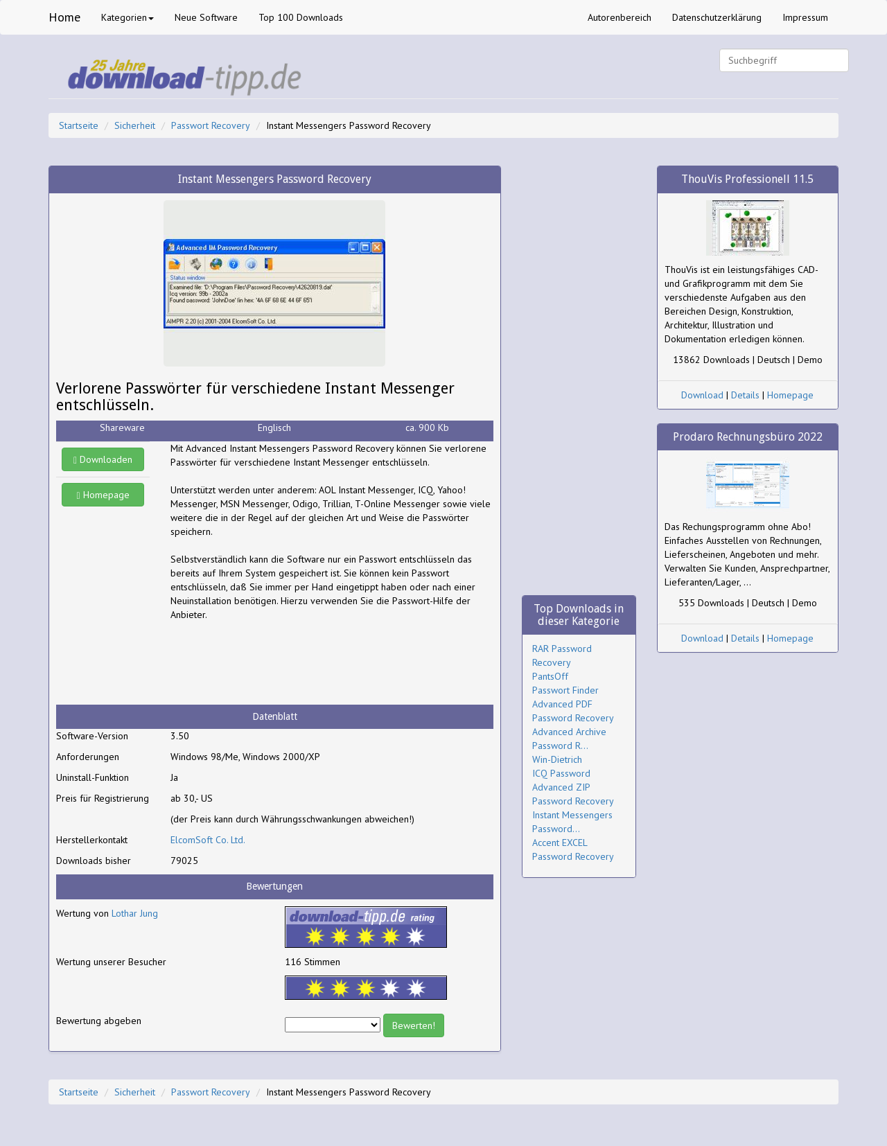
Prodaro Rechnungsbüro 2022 (748, 436)
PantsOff (550, 676)
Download (702, 395)
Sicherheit (134, 125)
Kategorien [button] (127, 17)
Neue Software (206, 17)
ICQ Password (561, 773)
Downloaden (102, 459)
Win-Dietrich (557, 759)
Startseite (78, 125)
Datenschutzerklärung (717, 17)
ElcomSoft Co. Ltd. (207, 840)
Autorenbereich (619, 17)
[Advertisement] (281, 663)
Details (745, 395)
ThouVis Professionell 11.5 (747, 179)
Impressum (805, 17)
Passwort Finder (565, 690)
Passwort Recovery (210, 125)
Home (64, 17)
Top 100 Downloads (300, 17)
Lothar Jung (135, 913)
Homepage (103, 494)
